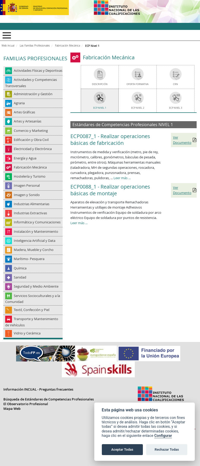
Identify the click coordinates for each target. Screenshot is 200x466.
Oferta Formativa (137, 84)
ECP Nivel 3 (175, 107)
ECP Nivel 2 (137, 107)
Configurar (163, 435)
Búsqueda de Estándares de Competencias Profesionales (48, 399)
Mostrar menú (6, 35)
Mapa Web (12, 408)
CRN (175, 84)
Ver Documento (182, 140)
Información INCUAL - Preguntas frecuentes (38, 389)
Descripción (100, 84)
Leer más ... (122, 178)
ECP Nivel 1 (99, 107)
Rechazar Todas (167, 449)
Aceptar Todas (122, 449)
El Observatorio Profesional (25, 404)
